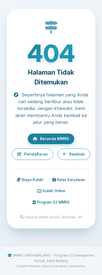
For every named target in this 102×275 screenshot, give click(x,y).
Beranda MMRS (51, 139)
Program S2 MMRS (51, 202)
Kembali (73, 154)
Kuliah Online (51, 191)
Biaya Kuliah (30, 180)
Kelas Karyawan (68, 180)
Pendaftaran (32, 154)
